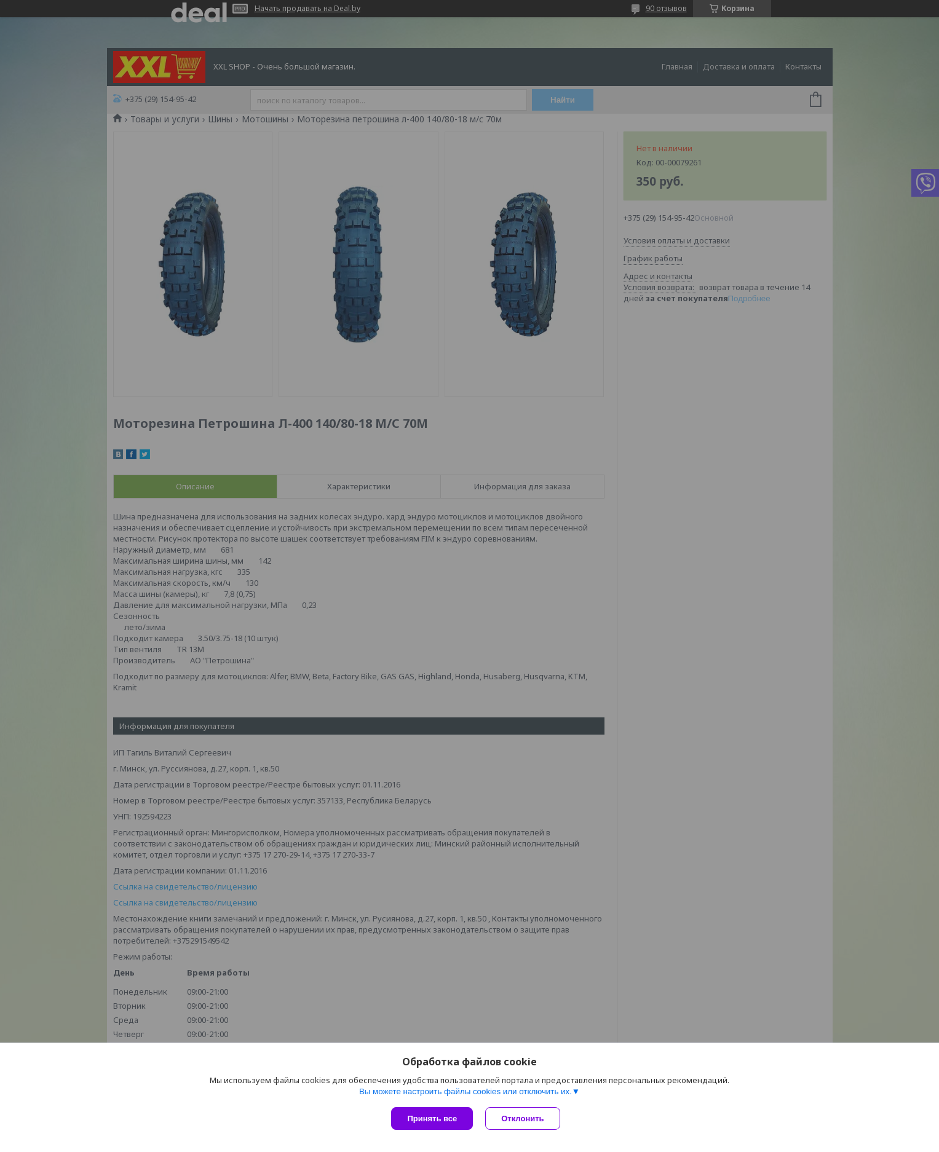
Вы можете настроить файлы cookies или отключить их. (465, 1091)
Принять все (432, 1118)
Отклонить (522, 1118)
